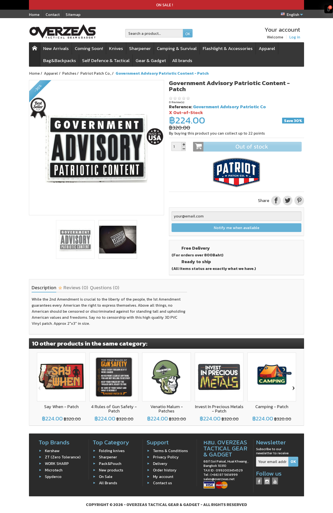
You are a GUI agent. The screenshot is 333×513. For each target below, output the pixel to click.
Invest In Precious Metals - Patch (219, 408)
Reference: (180, 106)
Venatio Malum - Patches (166, 408)
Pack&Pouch (110, 463)
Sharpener (140, 48)
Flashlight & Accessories (228, 48)
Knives (116, 48)
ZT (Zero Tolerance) (62, 457)
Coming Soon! (89, 48)
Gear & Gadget (151, 60)
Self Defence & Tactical (106, 60)
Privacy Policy (166, 457)
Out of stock (247, 147)
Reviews (73, 287)
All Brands (108, 483)
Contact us (162, 483)
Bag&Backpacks (59, 60)
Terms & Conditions (170, 450)
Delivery (160, 463)
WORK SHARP (57, 463)
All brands (182, 60)
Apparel (267, 48)
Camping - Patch (271, 406)
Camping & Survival (177, 48)
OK (187, 34)
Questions (104, 287)
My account (163, 476)
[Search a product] (154, 33)
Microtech (53, 470)
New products (111, 470)
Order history (165, 470)
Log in (294, 37)
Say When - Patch (61, 406)
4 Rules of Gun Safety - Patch (114, 408)
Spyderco (53, 476)
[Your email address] (272, 462)
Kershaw (52, 450)
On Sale (105, 476)
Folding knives (112, 450)
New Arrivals (56, 48)
